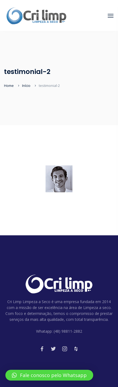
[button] (49, 375)
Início (26, 85)
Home (9, 85)
